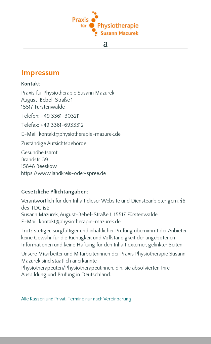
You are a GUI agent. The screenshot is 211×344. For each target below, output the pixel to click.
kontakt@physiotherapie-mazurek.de (80, 222)
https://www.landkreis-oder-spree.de (63, 173)
